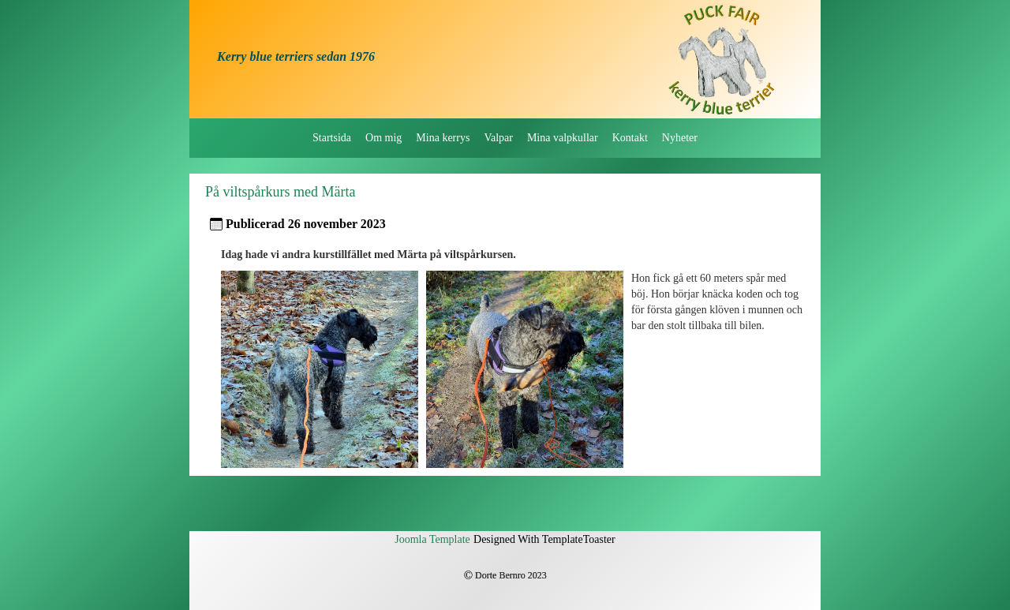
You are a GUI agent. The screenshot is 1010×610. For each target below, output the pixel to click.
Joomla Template (432, 539)
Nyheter (680, 138)
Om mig (383, 138)
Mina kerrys (442, 138)
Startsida (331, 138)
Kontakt (630, 138)
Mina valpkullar (562, 138)
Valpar (498, 138)
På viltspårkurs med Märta (280, 192)
